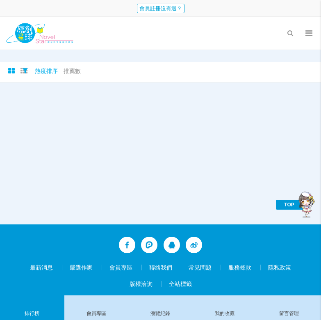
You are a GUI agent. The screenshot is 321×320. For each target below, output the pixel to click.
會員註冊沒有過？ (160, 8)
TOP (289, 205)
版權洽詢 (141, 284)
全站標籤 (180, 284)
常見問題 (200, 267)
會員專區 (120, 267)
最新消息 (41, 267)
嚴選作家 (81, 267)
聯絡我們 (160, 267)
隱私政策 (279, 267)
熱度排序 (46, 71)
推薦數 (72, 71)
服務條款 (239, 267)
